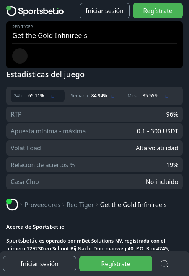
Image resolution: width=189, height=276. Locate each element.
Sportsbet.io (22, 240)
